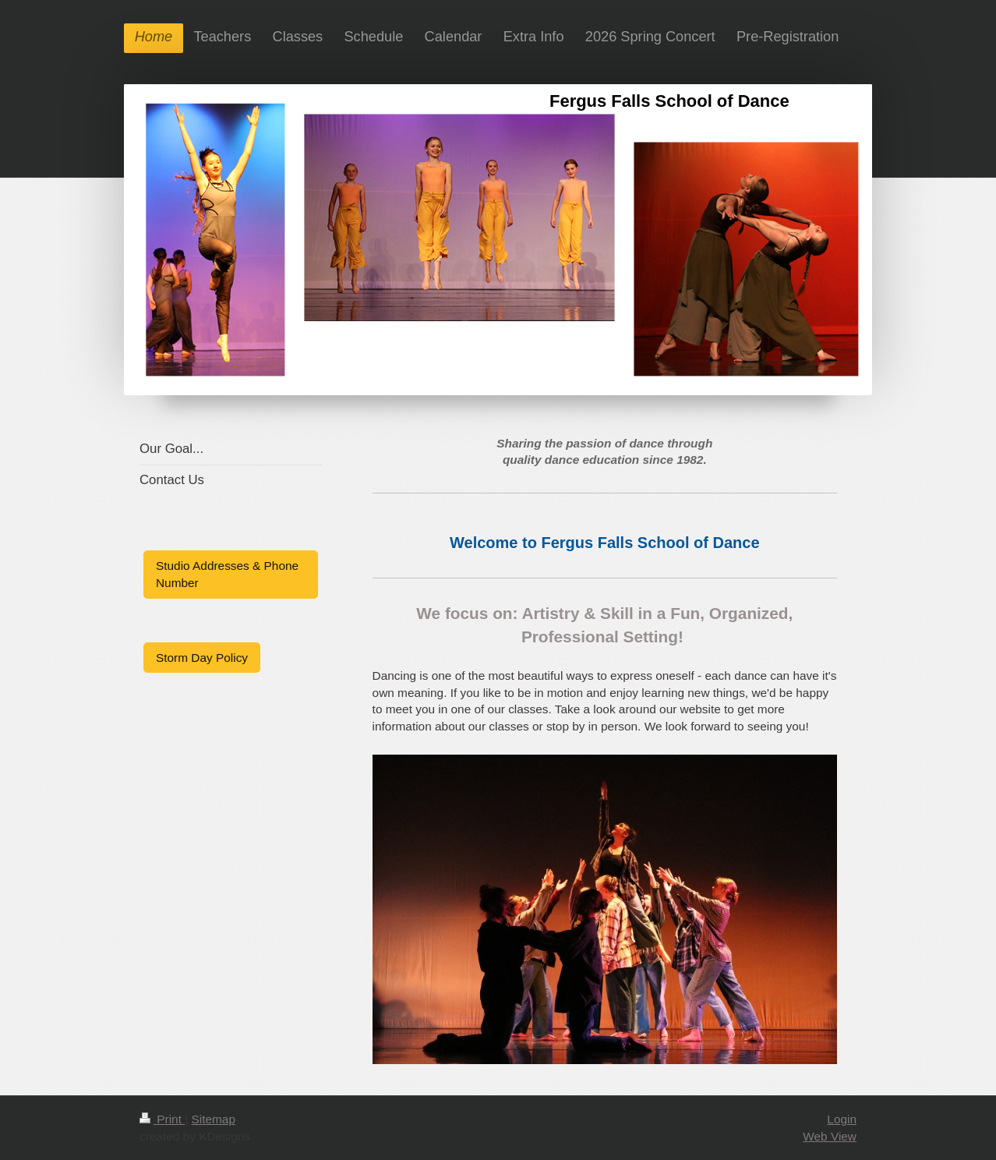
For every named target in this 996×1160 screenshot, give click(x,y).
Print (162, 1119)
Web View (829, 1136)
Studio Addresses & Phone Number (227, 574)
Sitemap (213, 1119)
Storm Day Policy (202, 657)
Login (841, 1119)
